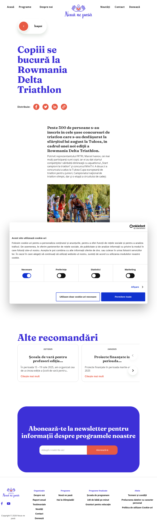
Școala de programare (98, 495)
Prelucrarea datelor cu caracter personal (137, 501)
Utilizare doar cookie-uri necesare (78, 296)
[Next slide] (132, 370)
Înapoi (38, 26)
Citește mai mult (30, 376)
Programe (25, 7)
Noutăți (105, 7)
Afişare (135, 287)
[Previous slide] (132, 355)
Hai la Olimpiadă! (65, 500)
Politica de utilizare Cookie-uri (137, 507)
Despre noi (46, 7)
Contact (120, 7)
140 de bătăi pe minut (98, 500)
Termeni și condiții (137, 495)
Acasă (10, 7)
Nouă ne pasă (65, 495)
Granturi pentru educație (98, 504)
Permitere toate (123, 296)
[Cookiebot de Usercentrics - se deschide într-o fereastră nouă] (131, 227)
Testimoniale (39, 504)
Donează (134, 7)
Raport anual (39, 500)
